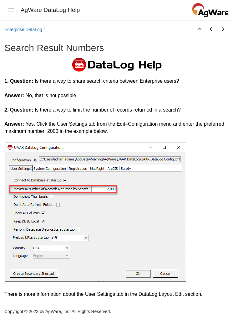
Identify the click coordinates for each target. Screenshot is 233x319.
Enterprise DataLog (23, 29)
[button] (199, 29)
